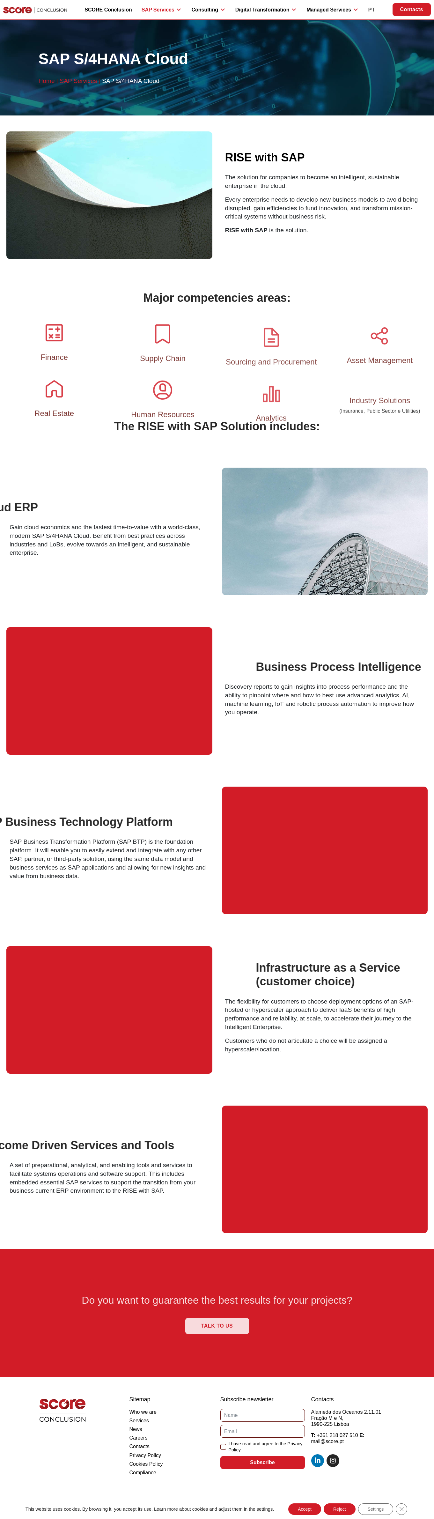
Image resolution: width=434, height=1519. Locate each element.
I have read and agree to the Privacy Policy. (266, 1446)
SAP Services (78, 81)
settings (265, 1509)
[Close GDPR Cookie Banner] (401, 1509)
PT (371, 9)
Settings (376, 1509)
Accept (305, 1509)
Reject (339, 1509)
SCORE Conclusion (108, 9)
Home (47, 81)
